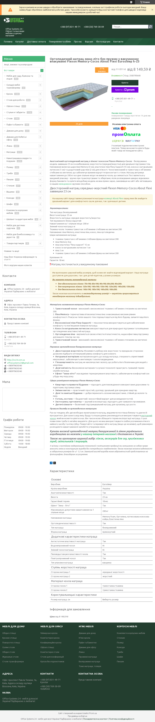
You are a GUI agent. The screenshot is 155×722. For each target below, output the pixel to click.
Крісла (9, 94)
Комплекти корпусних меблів (17, 211)
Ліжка (9, 146)
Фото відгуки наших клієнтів (18, 265)
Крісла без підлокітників (52, 661)
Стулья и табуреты (15, 112)
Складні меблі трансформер (13, 86)
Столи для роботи (15, 100)
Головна (8, 41)
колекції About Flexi (114, 198)
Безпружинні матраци (89, 661)
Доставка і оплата (36, 41)
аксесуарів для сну (116, 438)
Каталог (20, 41)
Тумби (9, 173)
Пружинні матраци (88, 657)
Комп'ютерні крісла (49, 638)
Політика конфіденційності (121, 719)
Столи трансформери (13, 661)
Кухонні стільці (9, 638)
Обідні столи (8, 652)
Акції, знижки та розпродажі (18, 64)
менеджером (65, 184)
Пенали (9, 179)
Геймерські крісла (48, 633)
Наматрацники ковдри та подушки (18, 159)
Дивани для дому (14, 131)
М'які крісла (84, 638)
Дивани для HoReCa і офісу (16, 138)
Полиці (9, 167)
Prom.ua (93, 713)
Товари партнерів (15, 243)
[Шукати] (150, 27)
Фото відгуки (103, 41)
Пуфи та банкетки (87, 642)
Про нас (78, 41)
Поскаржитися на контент (95, 719)
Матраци (10, 152)
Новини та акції (11, 251)
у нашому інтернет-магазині (98, 434)
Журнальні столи (10, 657)
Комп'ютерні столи (49, 652)
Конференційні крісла (50, 642)
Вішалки (10, 192)
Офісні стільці (13, 106)
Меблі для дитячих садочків (15, 226)
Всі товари (9, 70)
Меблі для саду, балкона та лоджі (19, 77)
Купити (125, 83)
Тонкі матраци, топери (90, 666)
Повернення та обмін (60, 41)
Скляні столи (8, 647)
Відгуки (89, 41)
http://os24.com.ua (16, 360)
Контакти (118, 41)
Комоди (10, 198)
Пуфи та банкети (14, 124)
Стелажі (10, 185)
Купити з (125, 89)
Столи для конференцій (52, 657)
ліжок (99, 438)
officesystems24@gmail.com (20, 363)
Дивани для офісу (87, 647)
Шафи (9, 204)
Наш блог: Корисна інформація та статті (20, 258)
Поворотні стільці (11, 642)
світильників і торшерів (72, 441)
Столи (9, 118)
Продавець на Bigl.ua (77, 716)
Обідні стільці (9, 633)
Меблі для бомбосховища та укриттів (20, 235)
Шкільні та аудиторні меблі (19, 219)
